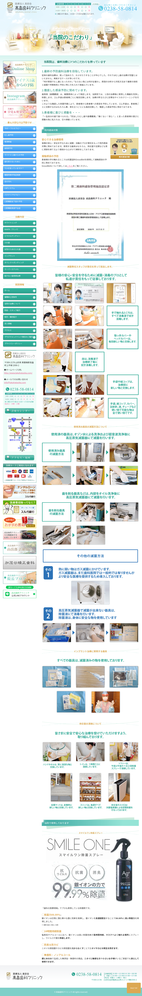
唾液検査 (8, 141)
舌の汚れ (8, 181)
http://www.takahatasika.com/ (18, 372)
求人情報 (8, 323)
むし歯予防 (8, 135)
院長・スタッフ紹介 (12, 310)
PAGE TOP (133, 988)
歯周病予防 (8, 148)
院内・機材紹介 (10, 317)
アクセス (8, 330)
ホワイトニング (10, 222)
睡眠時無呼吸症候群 (12, 175)
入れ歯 (7, 242)
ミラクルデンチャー (12, 236)
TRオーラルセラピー (12, 128)
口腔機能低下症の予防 (13, 201)
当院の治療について (12, 303)
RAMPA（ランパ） (11, 229)
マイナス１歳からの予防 (14, 155)
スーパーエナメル (11, 269)
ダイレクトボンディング (14, 262)
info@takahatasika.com (15, 382)
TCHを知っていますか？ (14, 168)
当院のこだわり (10, 297)
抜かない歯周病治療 (12, 275)
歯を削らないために (12, 161)
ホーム (7, 290)
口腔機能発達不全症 (12, 208)
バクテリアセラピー (12, 194)
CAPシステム (9, 188)
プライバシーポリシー (13, 343)
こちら (70, 165)
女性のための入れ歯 (12, 249)
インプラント (9, 256)
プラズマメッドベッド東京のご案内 (18, 337)
